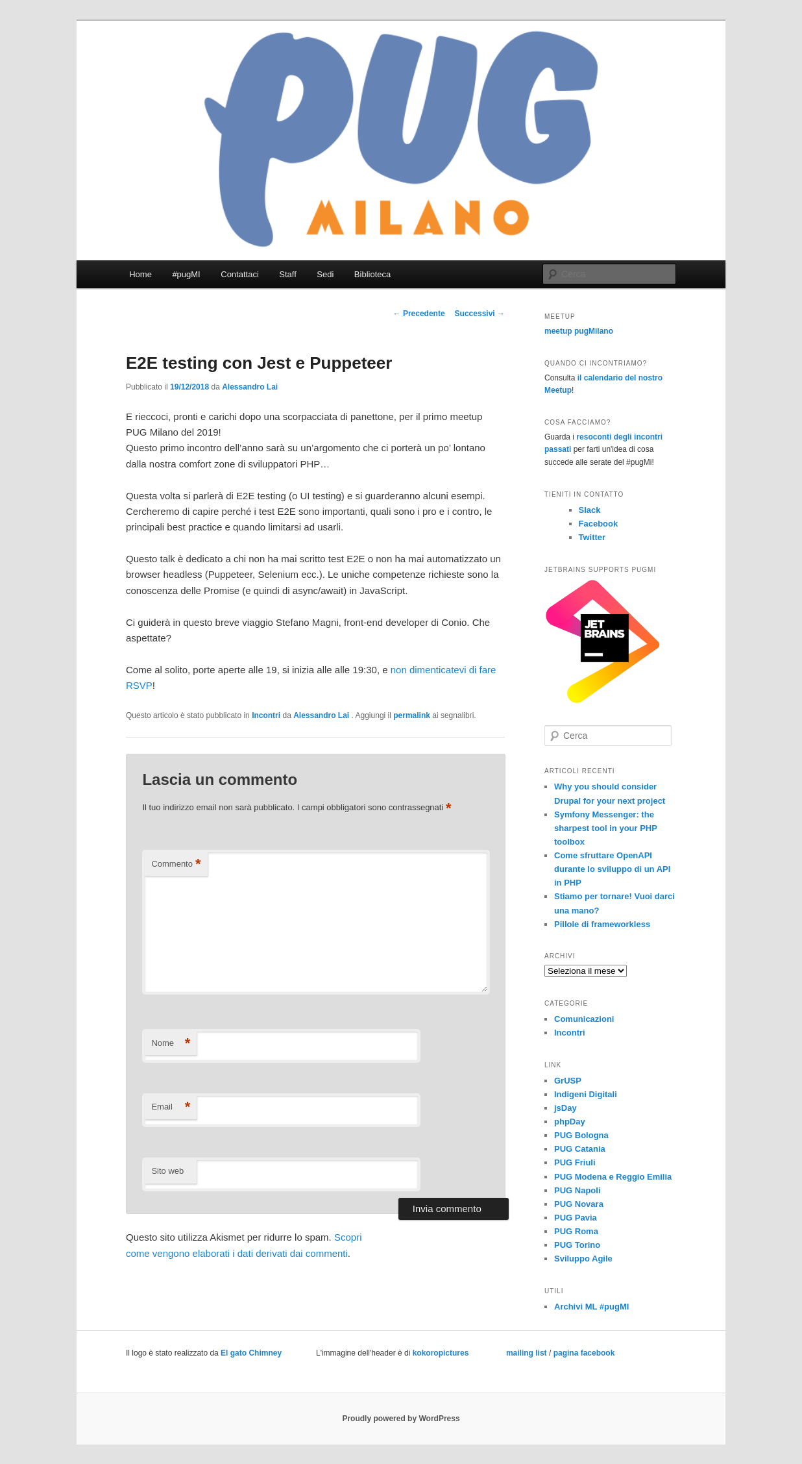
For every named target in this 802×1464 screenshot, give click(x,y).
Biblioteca (372, 274)
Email (170, 1107)
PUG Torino (577, 1245)
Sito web (167, 1171)
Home (140, 274)
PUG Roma (576, 1231)
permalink (411, 715)
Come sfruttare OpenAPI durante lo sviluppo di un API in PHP (612, 868)
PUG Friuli (575, 1162)
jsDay (565, 1108)
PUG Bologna (581, 1135)
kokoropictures (441, 1353)
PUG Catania (579, 1149)
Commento (175, 864)
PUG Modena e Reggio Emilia (613, 1177)
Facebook (598, 523)
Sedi (325, 274)
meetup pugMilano (578, 331)
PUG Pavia (575, 1217)
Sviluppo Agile (583, 1258)
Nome (170, 1043)
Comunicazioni (584, 1019)
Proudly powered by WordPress (400, 1418)
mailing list (526, 1353)
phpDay (569, 1121)
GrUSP (567, 1081)
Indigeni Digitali (585, 1094)
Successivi (480, 313)
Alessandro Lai (250, 386)
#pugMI (186, 274)
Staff (288, 274)
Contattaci (240, 274)
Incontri (266, 715)
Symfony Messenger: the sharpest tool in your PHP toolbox (605, 828)
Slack (590, 510)
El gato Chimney (251, 1353)
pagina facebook (584, 1353)
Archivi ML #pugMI (591, 1306)
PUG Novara (578, 1204)
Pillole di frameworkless (602, 924)
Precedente (419, 313)
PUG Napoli (577, 1190)
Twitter (592, 537)
